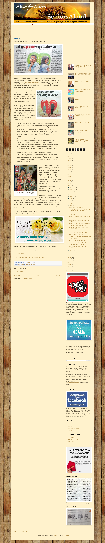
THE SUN (70, 430)
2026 (69, 156)
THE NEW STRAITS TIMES (75, 425)
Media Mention (47, 24)
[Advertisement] (44, 31)
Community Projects (29, 24)
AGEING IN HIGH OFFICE (76, 207)
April (71, 205)
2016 (69, 178)
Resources (39, 24)
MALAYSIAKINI (72, 423)
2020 (69, 169)
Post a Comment (20, 271)
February (72, 252)
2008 (69, 266)
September (73, 194)
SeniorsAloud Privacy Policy (21, 531)
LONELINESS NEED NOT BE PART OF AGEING (82, 115)
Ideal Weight (71, 437)
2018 (69, 174)
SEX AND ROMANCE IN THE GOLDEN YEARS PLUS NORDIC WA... (79, 224)
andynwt (56, 535)
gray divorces (21, 264)
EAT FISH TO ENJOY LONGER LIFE (78, 240)
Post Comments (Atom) (27, 278)
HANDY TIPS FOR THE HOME (77, 234)
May (71, 203)
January (72, 255)
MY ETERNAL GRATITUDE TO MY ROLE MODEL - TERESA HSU (83, 75)
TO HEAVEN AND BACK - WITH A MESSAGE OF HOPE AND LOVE (78, 231)
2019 (69, 172)
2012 (69, 258)
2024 (69, 160)
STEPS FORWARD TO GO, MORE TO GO (82, 107)
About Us (14, 24)
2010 (69, 262)
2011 (69, 260)
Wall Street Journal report (32, 82)
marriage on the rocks (30, 264)
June (71, 200)
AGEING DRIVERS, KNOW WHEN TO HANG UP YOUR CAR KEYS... (79, 243)
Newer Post (17, 275)
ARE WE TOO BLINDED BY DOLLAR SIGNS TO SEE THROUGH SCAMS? (82, 140)
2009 (69, 264)
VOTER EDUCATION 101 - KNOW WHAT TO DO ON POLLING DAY (80, 210)
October (72, 191)
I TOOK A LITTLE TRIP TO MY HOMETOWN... (82, 90)
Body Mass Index (72, 441)
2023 (69, 163)
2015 (69, 181)
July (71, 198)
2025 (69, 158)
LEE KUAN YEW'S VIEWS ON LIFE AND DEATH (82, 98)
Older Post (58, 275)
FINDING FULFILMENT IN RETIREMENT (81, 131)
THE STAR (70, 426)
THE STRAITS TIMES (73, 428)
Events (20, 24)
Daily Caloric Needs (73, 439)
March (71, 250)
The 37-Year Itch (19, 253)
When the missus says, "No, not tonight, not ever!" (29, 257)
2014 (69, 183)
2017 (69, 176)
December (72, 187)
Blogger (67, 535)
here (35, 74)
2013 (69, 185)
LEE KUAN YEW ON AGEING (82, 81)
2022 (69, 165)
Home (37, 275)
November (72, 189)
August (71, 196)
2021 (69, 167)
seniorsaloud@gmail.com (72, 382)
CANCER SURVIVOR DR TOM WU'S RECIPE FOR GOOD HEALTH (83, 66)
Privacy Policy (56, 24)
